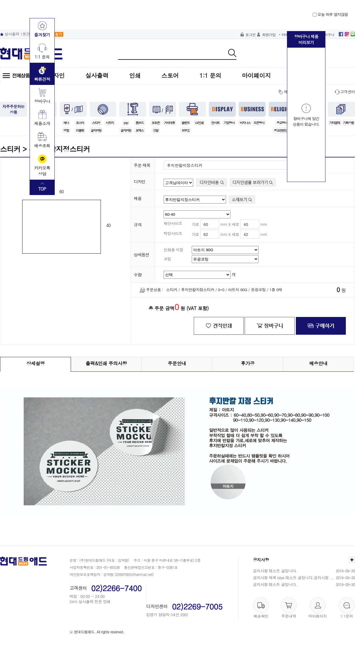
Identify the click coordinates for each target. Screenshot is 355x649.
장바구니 (327, 34)
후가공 (248, 363)
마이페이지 (256, 75)
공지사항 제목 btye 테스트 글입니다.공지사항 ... (293, 577)
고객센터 (347, 91)
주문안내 (177, 363)
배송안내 (318, 363)
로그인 (251, 34)
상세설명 (35, 363)
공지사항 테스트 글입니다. (275, 571)
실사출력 (97, 75)
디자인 (56, 75)
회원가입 (269, 34)
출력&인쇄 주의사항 (106, 363)
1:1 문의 (210, 75)
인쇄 (135, 75)
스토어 (170, 75)
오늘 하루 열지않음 (330, 14)
